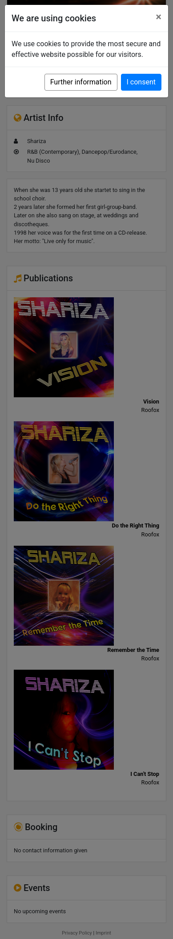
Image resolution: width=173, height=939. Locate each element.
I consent (141, 82)
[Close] (158, 17)
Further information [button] (81, 82)
